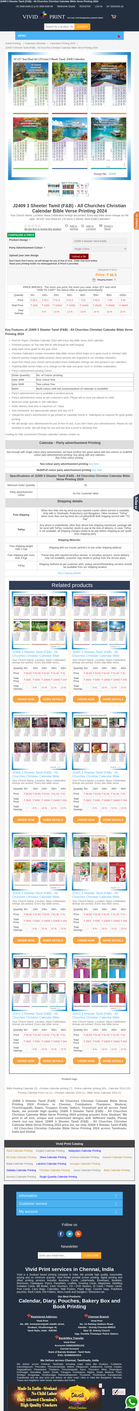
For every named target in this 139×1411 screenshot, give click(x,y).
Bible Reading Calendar (20, 1088)
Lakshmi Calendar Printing (51, 1163)
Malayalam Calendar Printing (84, 1150)
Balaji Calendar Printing (19, 1163)
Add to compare (91, 226)
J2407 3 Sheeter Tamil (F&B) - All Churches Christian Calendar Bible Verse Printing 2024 (95, 655)
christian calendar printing (53, 1088)
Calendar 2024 (116, 1088)
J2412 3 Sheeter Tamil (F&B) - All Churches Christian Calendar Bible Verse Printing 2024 (35, 1017)
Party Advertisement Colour (26, 247)
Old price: (103, 269)
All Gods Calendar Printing (21, 1157)
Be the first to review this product (43, 229)
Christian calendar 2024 (67, 1092)
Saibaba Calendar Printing (21, 1170)
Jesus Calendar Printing (86, 1170)
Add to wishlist (74, 227)
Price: (101, 275)
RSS (78, 1233)
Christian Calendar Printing (54, 1170)
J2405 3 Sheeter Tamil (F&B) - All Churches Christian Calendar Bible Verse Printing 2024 (95, 776)
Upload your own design (24, 255)
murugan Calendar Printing (85, 1163)
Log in (98, 6)
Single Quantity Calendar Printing (58, 1176)
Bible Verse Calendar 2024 (102, 1092)
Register (84, 6)
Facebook (60, 1233)
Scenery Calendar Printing (21, 1176)
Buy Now (94, 463)
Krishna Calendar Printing (84, 1157)
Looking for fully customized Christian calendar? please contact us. (42, 434)
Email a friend (108, 226)
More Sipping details (69, 573)
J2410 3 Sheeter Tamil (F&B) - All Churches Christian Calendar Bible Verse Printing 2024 (35, 896)
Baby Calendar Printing (117, 1170)
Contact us (136, 221)
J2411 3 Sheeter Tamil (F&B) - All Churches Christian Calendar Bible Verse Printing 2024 (95, 896)
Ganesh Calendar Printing (117, 1157)
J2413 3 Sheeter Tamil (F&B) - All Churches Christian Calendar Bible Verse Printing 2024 (95, 1017)
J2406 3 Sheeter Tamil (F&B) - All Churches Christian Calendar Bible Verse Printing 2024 (35, 776)
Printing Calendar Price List (33, 1092)
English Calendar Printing (50, 1150)
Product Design (19, 240)
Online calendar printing (87, 1088)
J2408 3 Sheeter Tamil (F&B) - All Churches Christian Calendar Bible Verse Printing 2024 (35, 655)
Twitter (69, 1233)
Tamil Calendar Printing (19, 1150)
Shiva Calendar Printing (53, 1157)
